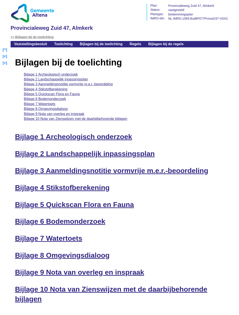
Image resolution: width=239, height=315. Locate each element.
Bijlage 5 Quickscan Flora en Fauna (52, 94)
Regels (135, 44)
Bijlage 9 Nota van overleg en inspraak (54, 114)
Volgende (5, 63)
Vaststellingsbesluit (30, 44)
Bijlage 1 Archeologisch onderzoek (51, 74)
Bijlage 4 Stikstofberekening (45, 89)
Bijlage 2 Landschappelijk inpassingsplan (56, 79)
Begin (5, 50)
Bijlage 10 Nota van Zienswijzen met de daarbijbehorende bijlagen (75, 119)
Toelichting (63, 44)
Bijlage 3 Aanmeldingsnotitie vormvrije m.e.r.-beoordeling (68, 84)
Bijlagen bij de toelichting (34, 37)
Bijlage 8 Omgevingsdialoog (46, 109)
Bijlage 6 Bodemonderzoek (45, 99)
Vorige (5, 56)
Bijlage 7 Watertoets (39, 104)
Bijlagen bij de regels (166, 44)
